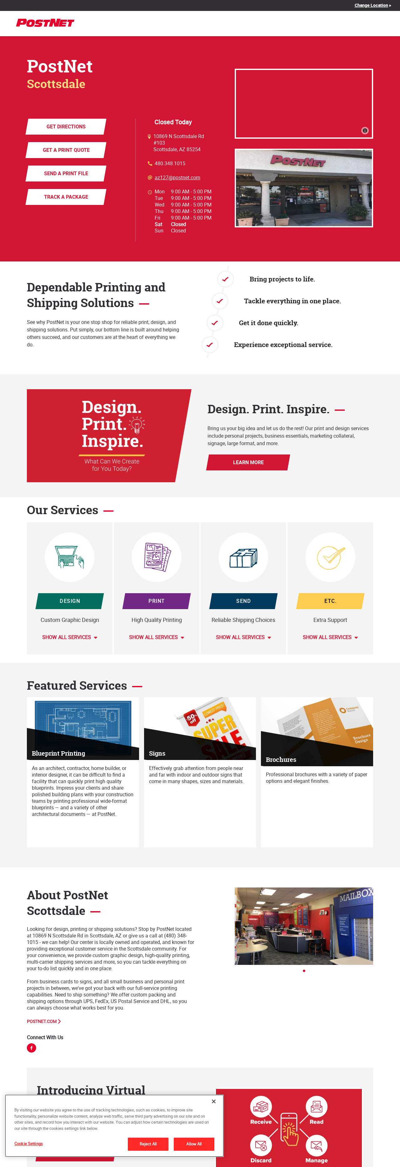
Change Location (371, 5)
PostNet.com (42, 1021)
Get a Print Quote (65, 149)
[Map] (304, 103)
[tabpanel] (304, 926)
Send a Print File (66, 173)
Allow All (194, 1144)
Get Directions (66, 126)
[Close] (214, 1101)
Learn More (248, 462)
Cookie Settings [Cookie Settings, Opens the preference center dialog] (28, 1143)
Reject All (148, 1144)
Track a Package (66, 196)
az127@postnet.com (177, 177)
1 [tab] (306, 973)
